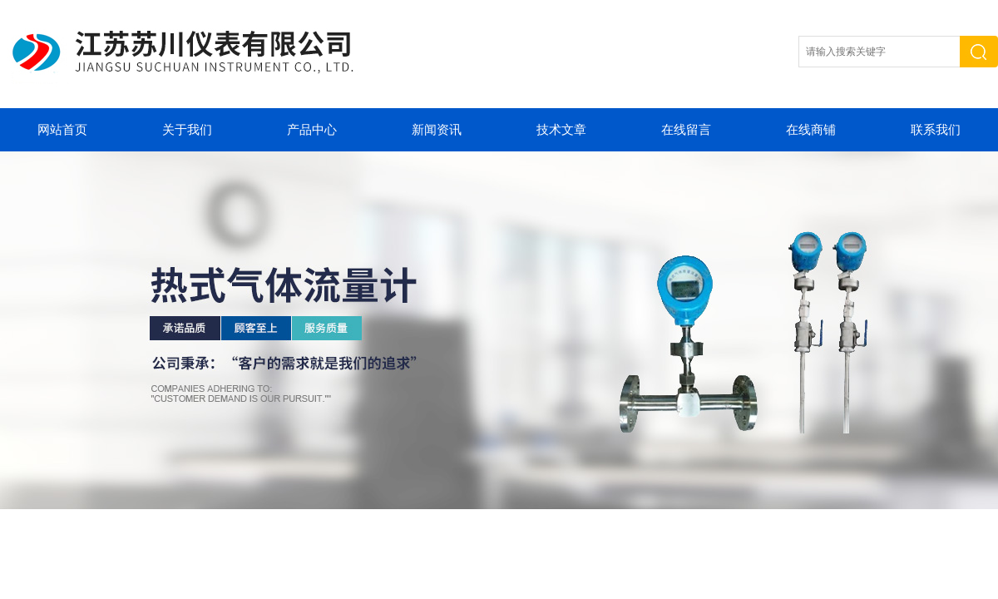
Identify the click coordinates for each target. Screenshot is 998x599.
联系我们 (936, 129)
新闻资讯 (437, 129)
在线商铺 (811, 129)
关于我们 (187, 129)
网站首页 (62, 129)
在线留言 (686, 129)
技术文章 (561, 129)
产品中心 (312, 129)
